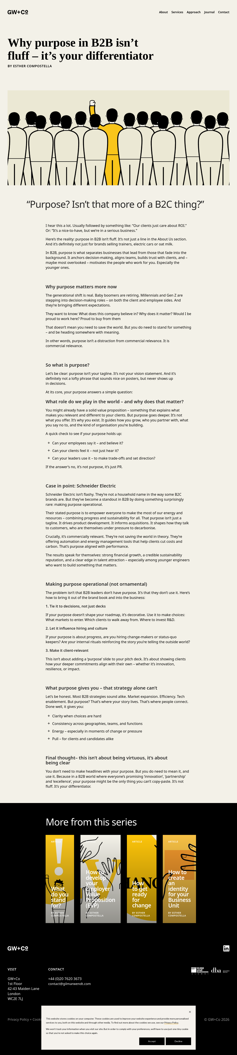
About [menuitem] (163, 12)
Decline (178, 1041)
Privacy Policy (171, 1022)
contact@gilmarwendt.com (70, 983)
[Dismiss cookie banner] (190, 1012)
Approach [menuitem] (194, 12)
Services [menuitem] (177, 12)
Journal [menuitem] (209, 12)
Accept (152, 1041)
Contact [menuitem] (223, 12)
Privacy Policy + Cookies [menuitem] (27, 1019)
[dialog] (118, 1028)
